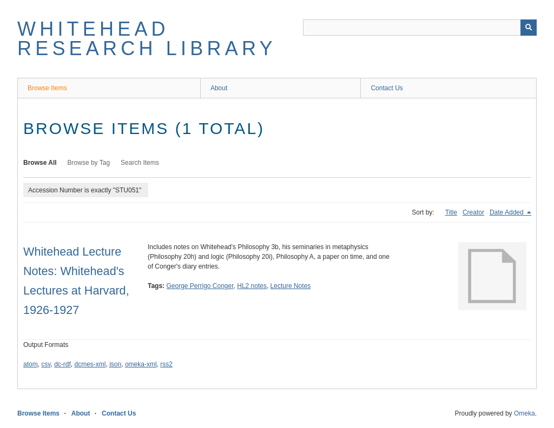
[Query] (420, 27)
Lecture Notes (291, 286)
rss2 (166, 364)
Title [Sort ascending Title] (451, 212)
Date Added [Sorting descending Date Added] (507, 212)
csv (45, 364)
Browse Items (47, 88)
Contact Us (387, 88)
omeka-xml (141, 364)
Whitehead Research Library (146, 38)
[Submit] (528, 27)
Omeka (524, 413)
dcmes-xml (90, 364)
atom (30, 364)
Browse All (40, 162)
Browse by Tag (89, 162)
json (115, 364)
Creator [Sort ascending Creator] (473, 212)
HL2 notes (252, 286)
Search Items (140, 162)
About (218, 88)
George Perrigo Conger (199, 286)
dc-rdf (62, 364)
